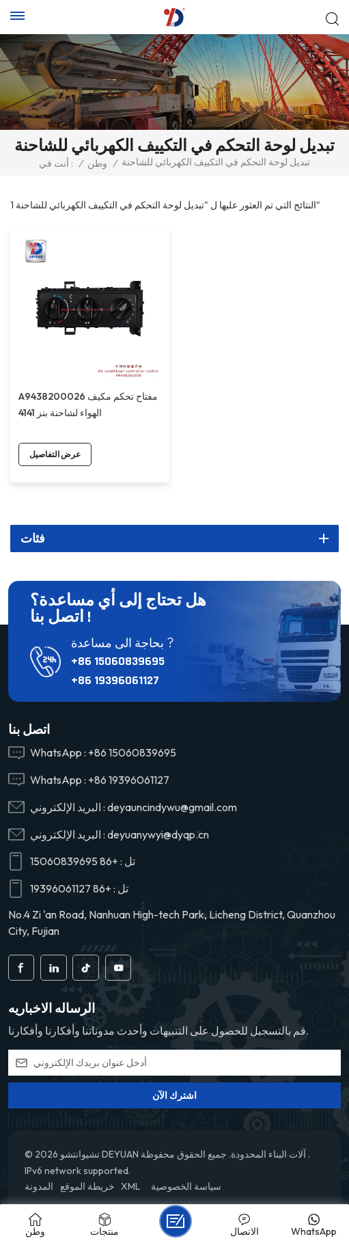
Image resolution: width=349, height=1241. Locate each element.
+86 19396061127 (115, 680)
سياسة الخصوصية (186, 1186)
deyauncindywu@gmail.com (172, 807)
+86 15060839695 (118, 661)
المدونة (39, 1186)
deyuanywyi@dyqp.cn (158, 834)
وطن (97, 163)
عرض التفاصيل (55, 454)
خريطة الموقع (87, 1186)
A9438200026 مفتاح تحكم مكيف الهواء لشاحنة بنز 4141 (88, 404)
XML (130, 1186)
